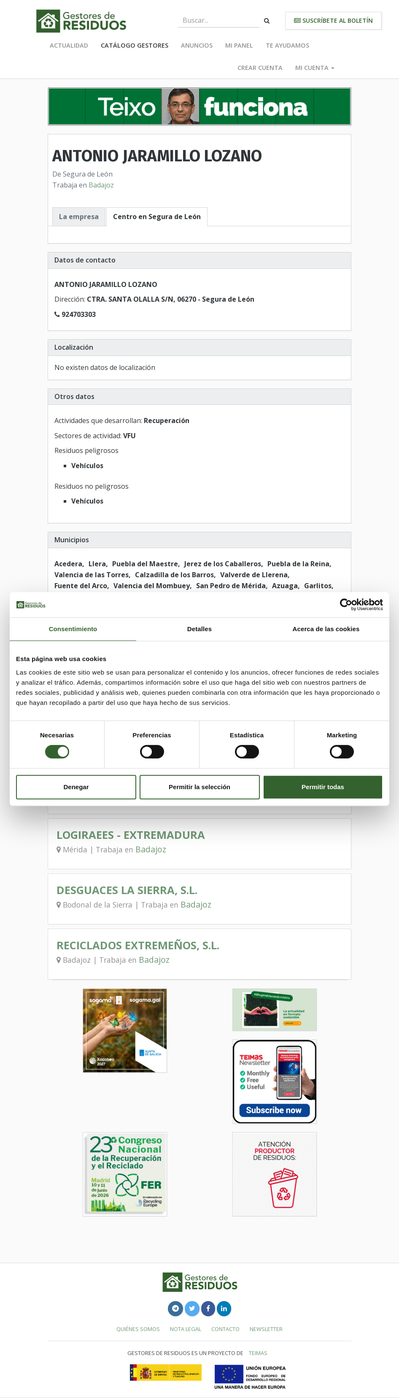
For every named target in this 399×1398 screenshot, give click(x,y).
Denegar (76, 786)
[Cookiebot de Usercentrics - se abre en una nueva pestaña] (346, 604)
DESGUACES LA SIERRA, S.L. (127, 890)
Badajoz (101, 185)
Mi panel (239, 45)
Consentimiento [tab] (73, 628)
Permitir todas (323, 786)
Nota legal (185, 1329)
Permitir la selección (199, 786)
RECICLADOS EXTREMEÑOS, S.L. (138, 945)
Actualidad (69, 45)
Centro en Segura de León (157, 216)
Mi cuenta (314, 68)
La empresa (79, 216)
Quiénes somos (138, 1329)
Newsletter (266, 1329)
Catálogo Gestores (134, 45)
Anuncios (197, 45)
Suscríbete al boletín (333, 20)
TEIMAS (258, 1353)
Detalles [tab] (199, 628)
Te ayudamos (287, 45)
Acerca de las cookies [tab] (326, 628)
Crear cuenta (260, 68)
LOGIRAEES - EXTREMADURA (131, 835)
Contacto (225, 1329)
